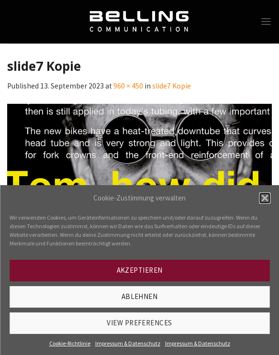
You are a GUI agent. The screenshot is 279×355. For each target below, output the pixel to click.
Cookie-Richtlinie (69, 343)
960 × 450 (128, 85)
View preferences (139, 322)
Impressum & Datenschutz (127, 343)
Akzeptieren (140, 270)
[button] (264, 198)
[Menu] (266, 21)
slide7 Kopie (171, 85)
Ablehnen (140, 296)
